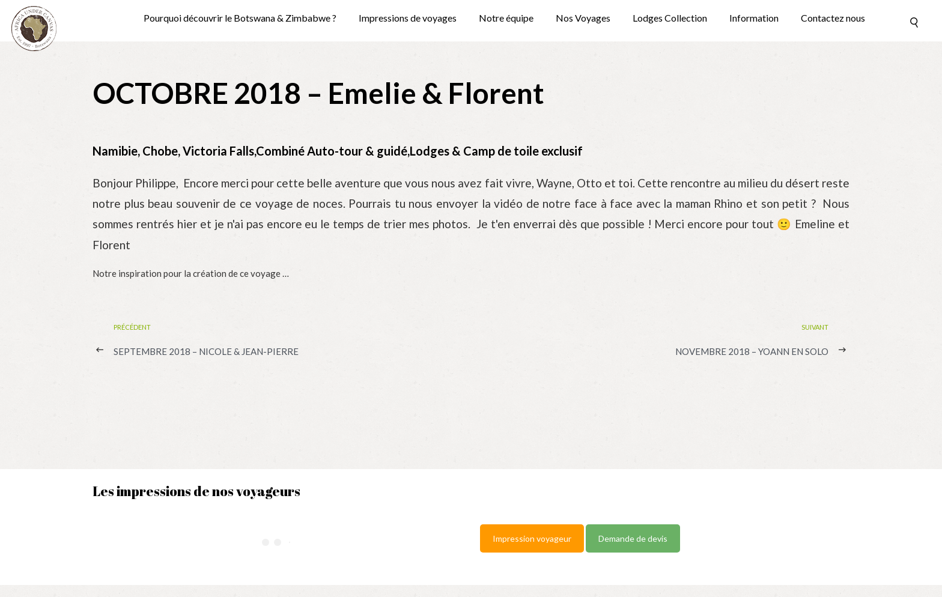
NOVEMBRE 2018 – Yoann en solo (751, 351)
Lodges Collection (670, 18)
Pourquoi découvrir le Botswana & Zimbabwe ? (240, 18)
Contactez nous (833, 18)
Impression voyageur (532, 538)
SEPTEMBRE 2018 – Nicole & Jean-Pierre (206, 351)
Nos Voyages (583, 18)
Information (754, 18)
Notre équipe (506, 18)
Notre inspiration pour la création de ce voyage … (191, 273)
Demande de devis (632, 538)
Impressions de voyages (408, 18)
